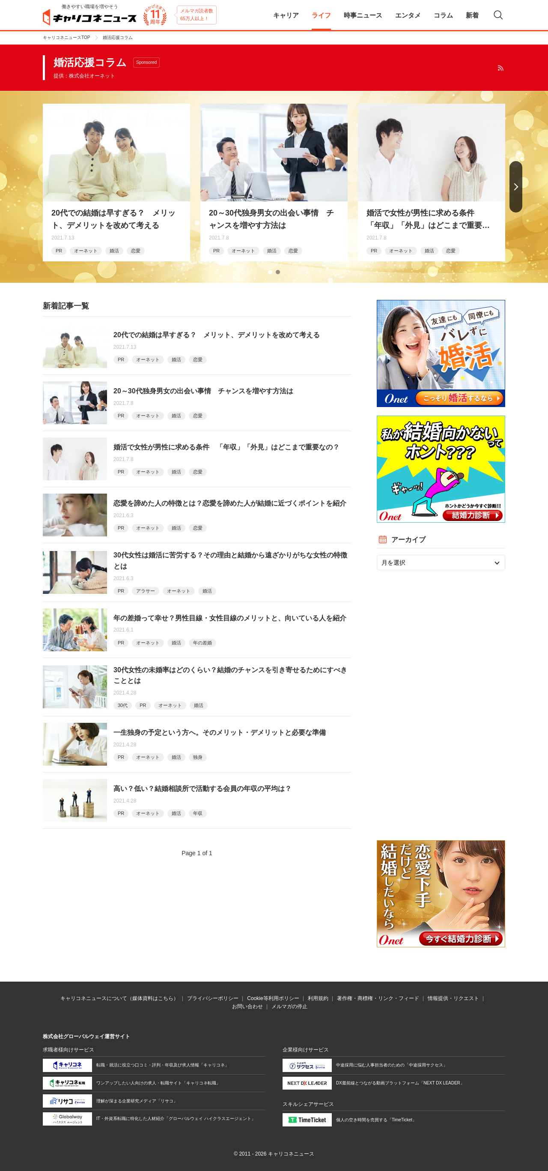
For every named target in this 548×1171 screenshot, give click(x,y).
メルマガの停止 (289, 1006)
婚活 (114, 250)
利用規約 (318, 998)
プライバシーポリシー (212, 998)
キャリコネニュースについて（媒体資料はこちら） (119, 998)
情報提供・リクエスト (453, 998)
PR (59, 250)
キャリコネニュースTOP (66, 37)
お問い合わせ (247, 1006)
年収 (198, 813)
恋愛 (135, 250)
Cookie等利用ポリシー (273, 998)
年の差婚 (202, 642)
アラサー (145, 590)
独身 (198, 757)
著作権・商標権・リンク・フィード (378, 998)
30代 (123, 705)
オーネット (86, 250)
